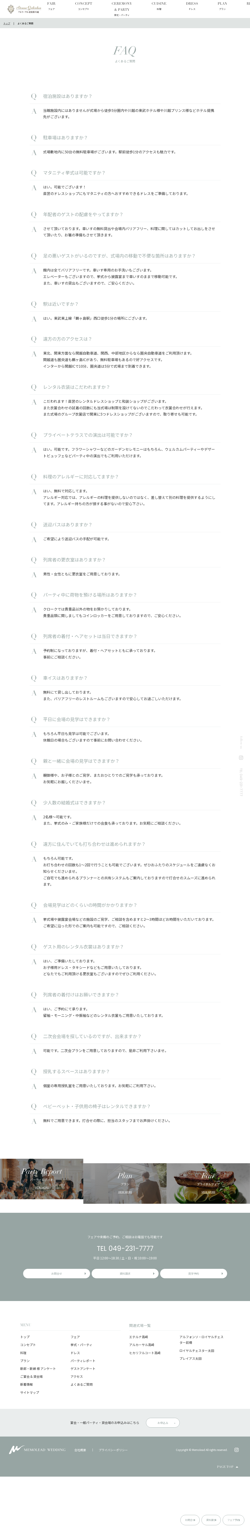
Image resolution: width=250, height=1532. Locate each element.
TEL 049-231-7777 (125, 1299)
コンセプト (28, 1400)
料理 (23, 1408)
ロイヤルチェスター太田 (196, 1406)
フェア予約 (226, 1520)
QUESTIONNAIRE (199, 9)
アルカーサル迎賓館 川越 (24, 9)
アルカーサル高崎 (141, 1400)
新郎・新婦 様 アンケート (38, 1424)
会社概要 (80, 1505)
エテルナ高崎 (138, 1392)
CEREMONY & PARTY (94, 9)
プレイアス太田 (190, 1414)
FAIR (50, 7)
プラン (25, 1416)
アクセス (77, 1432)
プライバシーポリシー (113, 1505)
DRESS (136, 7)
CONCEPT (70, 7)
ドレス (75, 1408)
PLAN (154, 7)
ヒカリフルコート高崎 (145, 1408)
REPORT (172, 7)
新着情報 (26, 1439)
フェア (75, 1392)
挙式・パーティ (81, 1400)
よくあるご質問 (82, 1439)
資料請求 (188, 1520)
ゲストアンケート (83, 1424)
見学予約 (197, 1326)
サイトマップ (29, 1448)
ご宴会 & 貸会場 (31, 1432)
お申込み (162, 1478)
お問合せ (151, 1520)
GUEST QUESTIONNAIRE (232, 9)
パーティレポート (83, 1416)
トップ (25, 1392)
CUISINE (116, 7)
